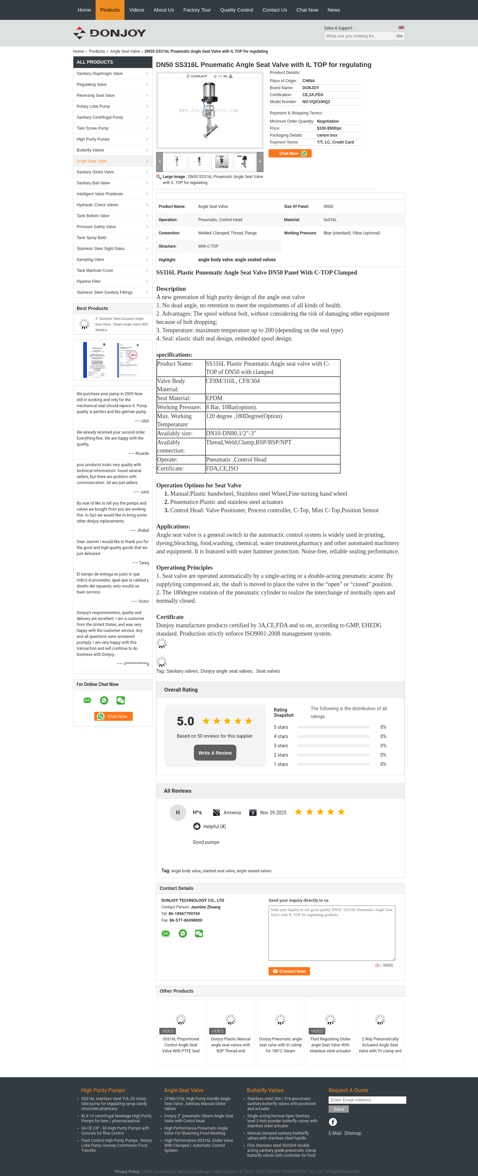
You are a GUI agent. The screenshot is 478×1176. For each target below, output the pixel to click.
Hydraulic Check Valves (98, 205)
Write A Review (215, 753)
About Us (164, 10)
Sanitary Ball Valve (93, 183)
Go (399, 35)
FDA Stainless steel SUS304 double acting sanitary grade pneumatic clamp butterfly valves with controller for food (281, 1150)
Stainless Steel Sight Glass (100, 248)
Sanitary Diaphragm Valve (100, 73)
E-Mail (335, 1133)
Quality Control (236, 10)
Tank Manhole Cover (95, 270)
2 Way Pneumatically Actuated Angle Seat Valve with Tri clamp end (380, 1045)
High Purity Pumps (93, 139)
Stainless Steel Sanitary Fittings (105, 292)
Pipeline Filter (89, 281)
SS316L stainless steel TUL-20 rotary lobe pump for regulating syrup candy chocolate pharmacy (114, 1103)
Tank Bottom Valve (93, 216)
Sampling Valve (90, 259)
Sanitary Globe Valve (95, 172)
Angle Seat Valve (125, 51)
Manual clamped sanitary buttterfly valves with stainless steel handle (278, 1136)
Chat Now (307, 9)
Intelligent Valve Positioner (100, 194)
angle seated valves (254, 871)
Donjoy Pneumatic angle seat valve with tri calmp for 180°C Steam (280, 1045)
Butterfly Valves (90, 150)
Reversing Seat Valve (96, 95)
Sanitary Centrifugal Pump (100, 117)
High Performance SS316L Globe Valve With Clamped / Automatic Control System (198, 1145)
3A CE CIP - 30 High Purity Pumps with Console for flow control (115, 1131)
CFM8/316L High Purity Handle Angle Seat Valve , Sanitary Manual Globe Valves (197, 1103)
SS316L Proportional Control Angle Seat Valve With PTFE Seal (180, 1045)
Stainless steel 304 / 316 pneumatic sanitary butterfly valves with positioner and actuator (281, 1103)
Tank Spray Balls (91, 237)
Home (84, 10)
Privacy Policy (127, 1171)
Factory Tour (197, 10)
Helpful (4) (214, 827)
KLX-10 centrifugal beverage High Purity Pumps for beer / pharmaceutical (116, 1118)
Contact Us (275, 10)
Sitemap (352, 1133)
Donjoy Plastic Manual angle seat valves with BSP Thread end (231, 1045)
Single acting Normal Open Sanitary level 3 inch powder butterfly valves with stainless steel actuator (282, 1121)
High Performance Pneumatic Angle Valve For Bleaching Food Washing (196, 1131)
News (334, 10)
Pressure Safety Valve (96, 226)
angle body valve (185, 871)
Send (339, 1109)
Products (110, 10)
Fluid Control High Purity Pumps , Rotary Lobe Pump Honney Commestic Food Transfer (116, 1145)
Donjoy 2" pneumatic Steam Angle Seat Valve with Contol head (198, 1118)
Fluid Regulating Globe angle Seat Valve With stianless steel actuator (330, 1045)
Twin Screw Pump (93, 128)
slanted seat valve (219, 871)
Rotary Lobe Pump (93, 106)
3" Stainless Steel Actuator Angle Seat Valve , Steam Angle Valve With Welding (121, 324)
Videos (136, 10)
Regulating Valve (92, 84)
